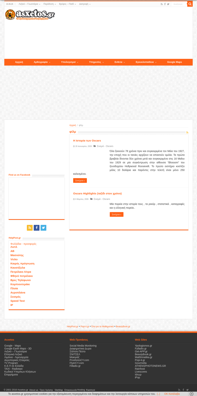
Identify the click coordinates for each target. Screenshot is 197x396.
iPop (137, 377)
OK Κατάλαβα (172, 393)
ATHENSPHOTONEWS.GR (150, 365)
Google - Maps (12, 345)
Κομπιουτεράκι (20, 283)
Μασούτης (17, 254)
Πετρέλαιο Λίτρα (20, 271)
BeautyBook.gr (143, 354)
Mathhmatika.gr (143, 356)
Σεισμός (15, 296)
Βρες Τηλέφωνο (20, 279)
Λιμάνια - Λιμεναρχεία (16, 356)
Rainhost (140, 368)
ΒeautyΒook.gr (123, 326)
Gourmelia (141, 362)
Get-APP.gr (141, 351)
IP (11, 304)
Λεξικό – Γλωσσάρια (28, 4)
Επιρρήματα (11, 374)
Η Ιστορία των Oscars (87, 140)
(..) (158, 393)
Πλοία (14, 288)
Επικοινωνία (67, 389)
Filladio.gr (75, 365)
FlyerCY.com (77, 362)
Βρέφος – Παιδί (66, 4)
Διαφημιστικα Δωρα (80, 348)
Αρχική (72, 125)
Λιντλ (13, 246)
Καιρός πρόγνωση (22, 263)
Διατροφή (83, 4)
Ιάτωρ (138, 374)
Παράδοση (48, 4)
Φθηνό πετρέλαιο (21, 275)
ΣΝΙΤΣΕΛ (75, 354)
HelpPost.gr (72, 326)
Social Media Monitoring (83, 345)
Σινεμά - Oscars (104, 146)
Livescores (141, 371)
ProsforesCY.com (79, 359)
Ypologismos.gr (143, 345)
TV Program (11, 362)
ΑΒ (12, 250)
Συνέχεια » (80, 180)
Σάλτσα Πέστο (77, 351)
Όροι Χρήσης (45, 389)
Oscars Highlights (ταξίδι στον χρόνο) (97, 193)
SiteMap (56, 389)
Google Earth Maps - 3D (18, 348)
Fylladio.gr (141, 348)
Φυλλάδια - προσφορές (23, 243)
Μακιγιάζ (74, 356)
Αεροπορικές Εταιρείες (17, 359)
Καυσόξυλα (17, 267)
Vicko (14, 258)
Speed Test (17, 300)
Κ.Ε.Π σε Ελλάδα (13, 365)
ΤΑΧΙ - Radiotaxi (13, 368)
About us (33, 389)
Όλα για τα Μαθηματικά (102, 326)
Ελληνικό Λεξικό (13, 354)
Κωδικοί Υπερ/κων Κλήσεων (20, 371)
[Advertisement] (123, 33)
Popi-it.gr (84, 326)
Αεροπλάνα (17, 292)
